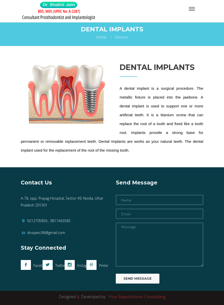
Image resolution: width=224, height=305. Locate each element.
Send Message (135, 283)
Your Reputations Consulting (136, 296)
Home (101, 37)
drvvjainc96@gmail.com (46, 232)
